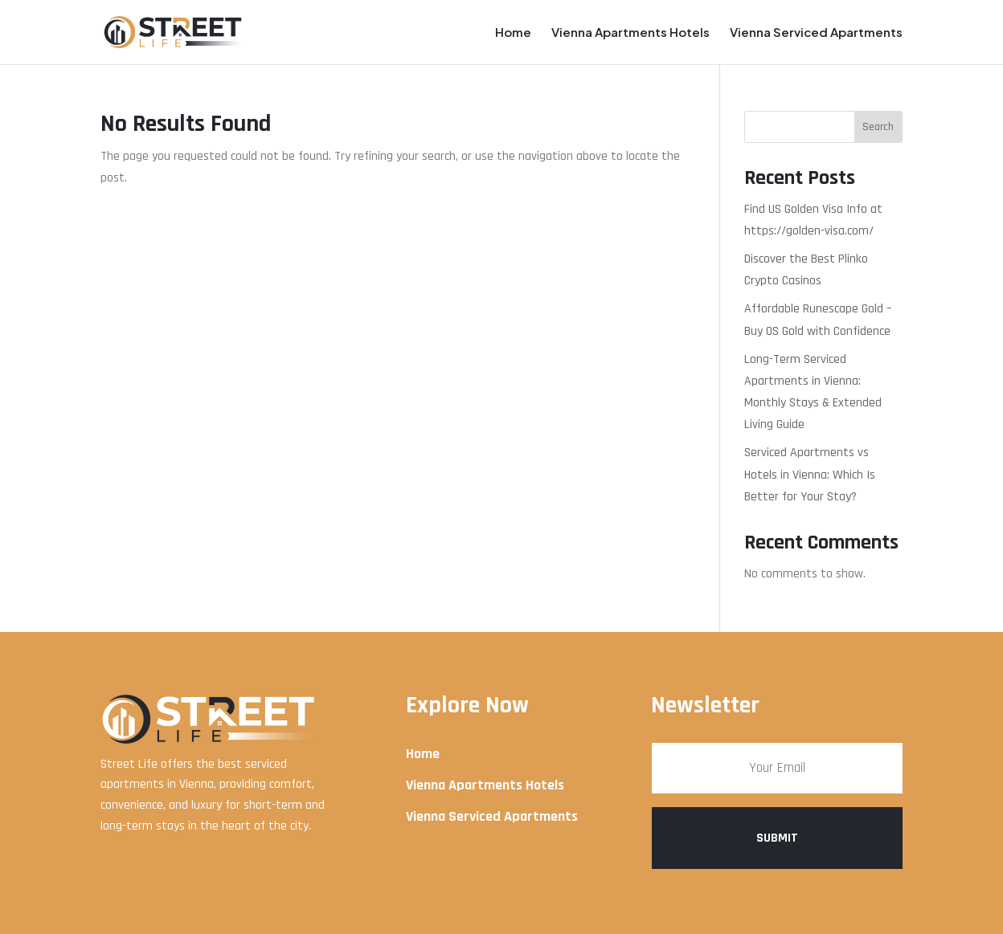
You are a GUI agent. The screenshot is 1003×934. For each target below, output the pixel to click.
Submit (777, 838)
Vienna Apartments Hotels (630, 33)
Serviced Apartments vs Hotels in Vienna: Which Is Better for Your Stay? (809, 474)
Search (878, 127)
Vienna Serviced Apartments (816, 33)
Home (513, 33)
